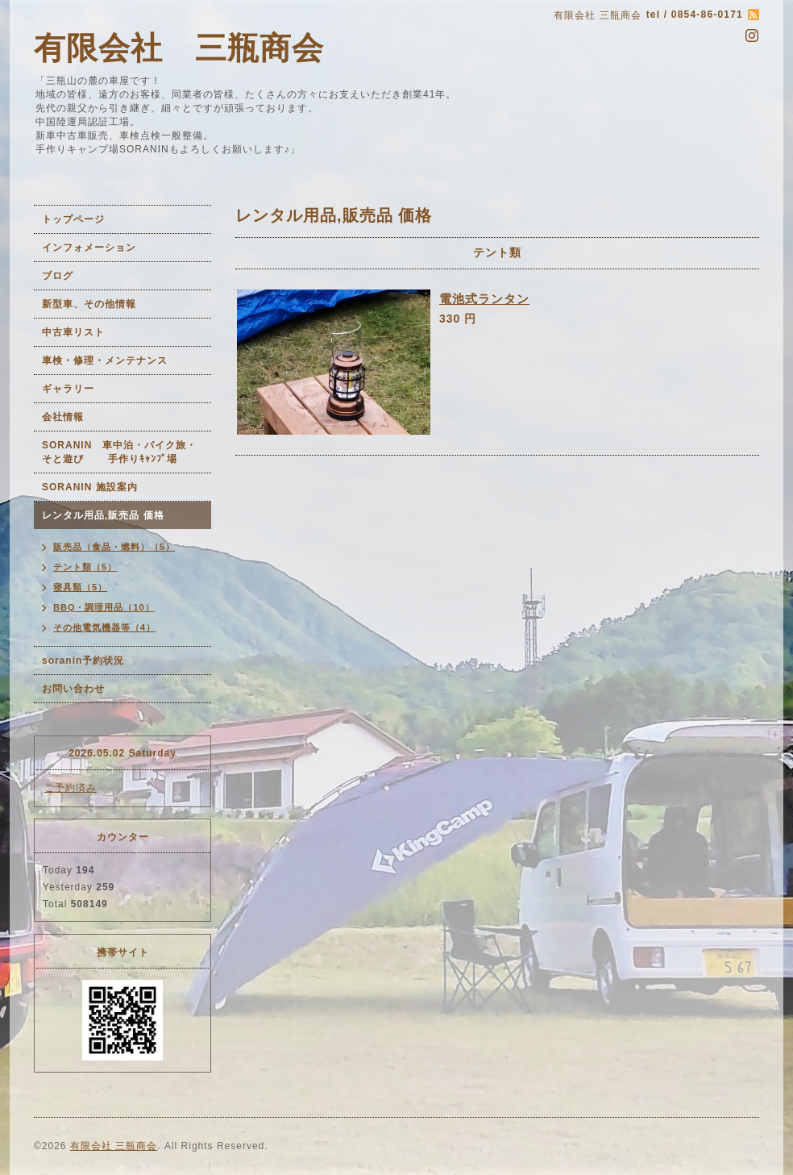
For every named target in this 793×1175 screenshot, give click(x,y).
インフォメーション (89, 247)
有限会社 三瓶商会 (179, 48)
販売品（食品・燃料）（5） (114, 547)
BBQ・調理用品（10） (104, 607)
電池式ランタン (484, 299)
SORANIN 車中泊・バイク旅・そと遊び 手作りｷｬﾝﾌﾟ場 (119, 452)
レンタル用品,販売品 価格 (103, 515)
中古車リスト (73, 332)
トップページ (73, 219)
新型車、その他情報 (89, 304)
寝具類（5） (80, 587)
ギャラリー (68, 388)
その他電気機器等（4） (104, 627)
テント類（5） (85, 567)
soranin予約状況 (83, 660)
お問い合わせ (73, 688)
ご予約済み (70, 788)
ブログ (57, 275)
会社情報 (63, 417)
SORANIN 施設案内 (90, 487)
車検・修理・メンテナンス (105, 360)
